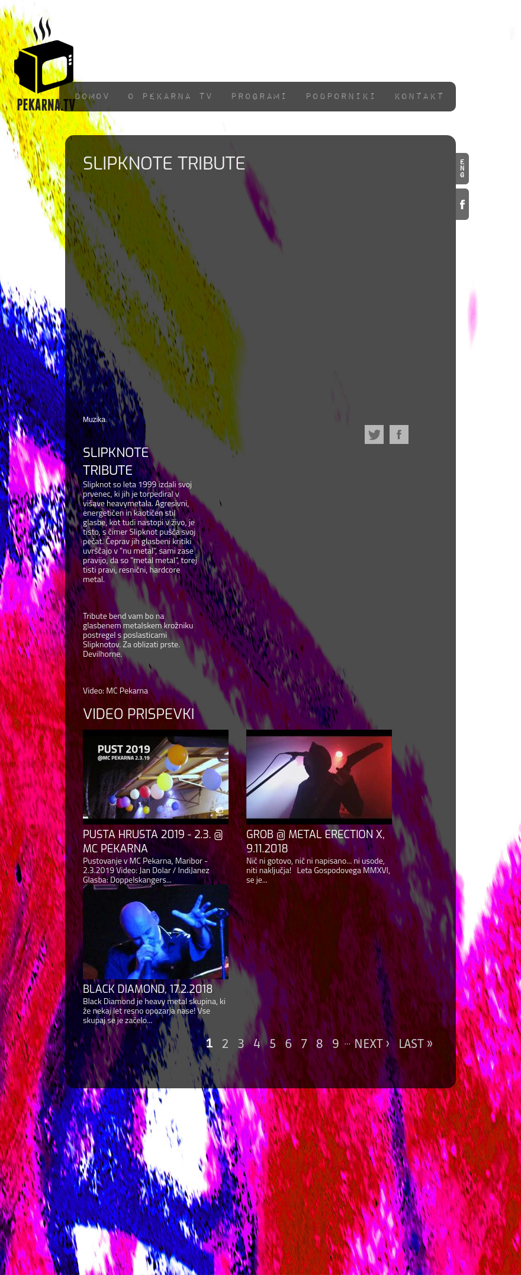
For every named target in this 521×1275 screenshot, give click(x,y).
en (462, 168)
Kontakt (418, 96)
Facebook (462, 204)
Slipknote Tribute (116, 461)
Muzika (94, 420)
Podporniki (340, 96)
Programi (258, 96)
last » (415, 1044)
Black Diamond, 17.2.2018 (148, 989)
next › (372, 1044)
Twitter (374, 434)
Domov (92, 96)
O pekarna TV (170, 96)
